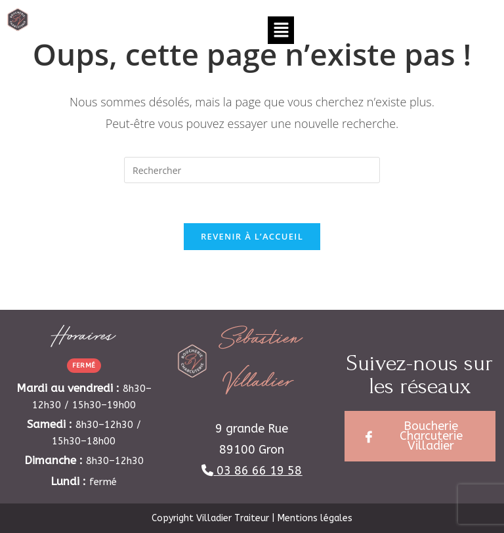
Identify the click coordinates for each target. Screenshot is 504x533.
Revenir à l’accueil (252, 236)
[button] (281, 30)
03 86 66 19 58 (259, 470)
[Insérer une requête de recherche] (252, 170)
